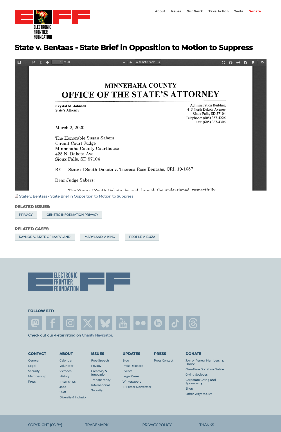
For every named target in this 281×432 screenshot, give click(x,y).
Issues (176, 11)
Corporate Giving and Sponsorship (201, 381)
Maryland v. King (100, 237)
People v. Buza (142, 237)
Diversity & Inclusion (73, 397)
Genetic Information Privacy (72, 215)
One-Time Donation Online (205, 369)
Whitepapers (131, 381)
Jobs (62, 387)
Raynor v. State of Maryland (44, 237)
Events (127, 371)
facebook (53, 323)
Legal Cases (130, 376)
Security (34, 371)
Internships (67, 381)
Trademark (96, 425)
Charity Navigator (97, 335)
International (100, 385)
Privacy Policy (156, 425)
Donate (255, 11)
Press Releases (132, 365)
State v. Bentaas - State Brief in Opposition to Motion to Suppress (76, 196)
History (64, 376)
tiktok (176, 323)
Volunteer (66, 365)
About (160, 11)
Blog (125, 360)
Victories (65, 371)
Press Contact (163, 360)
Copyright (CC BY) (45, 425)
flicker (140, 323)
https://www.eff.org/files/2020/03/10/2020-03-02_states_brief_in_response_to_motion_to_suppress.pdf (141, 125)
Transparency (100, 380)
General (33, 360)
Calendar (65, 360)
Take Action (219, 11)
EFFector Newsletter (136, 387)
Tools (238, 11)
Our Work (195, 11)
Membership (37, 376)
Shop (189, 388)
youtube (123, 323)
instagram (70, 323)
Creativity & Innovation (99, 372)
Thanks (206, 425)
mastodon (35, 323)
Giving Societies (196, 374)
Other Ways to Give (199, 394)
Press (32, 381)
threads (193, 323)
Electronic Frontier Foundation (52, 25)
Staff (62, 392)
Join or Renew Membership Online (205, 362)
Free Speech (100, 360)
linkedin (158, 323)
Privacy (25, 215)
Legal (32, 365)
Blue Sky (105, 323)
